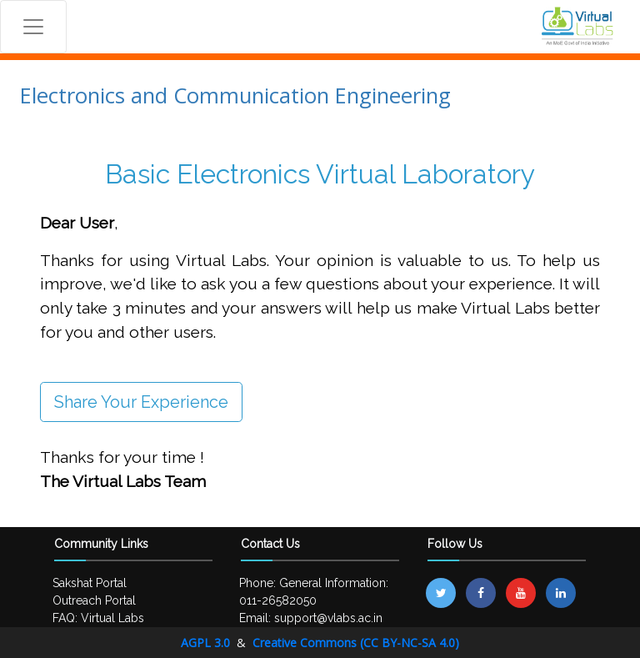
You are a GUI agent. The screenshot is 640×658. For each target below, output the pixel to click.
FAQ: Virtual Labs (98, 618)
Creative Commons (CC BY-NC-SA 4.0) (355, 642)
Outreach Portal (94, 600)
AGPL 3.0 (207, 642)
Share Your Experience (141, 402)
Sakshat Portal (89, 583)
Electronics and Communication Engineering (235, 95)
